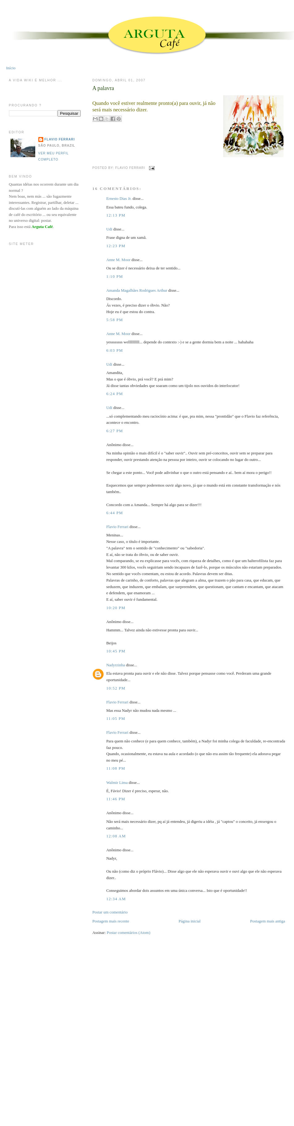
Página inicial (190, 921)
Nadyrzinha (115, 665)
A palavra (103, 88)
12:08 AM (116, 836)
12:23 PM (116, 245)
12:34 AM (116, 898)
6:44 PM (114, 512)
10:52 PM (116, 688)
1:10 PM (114, 276)
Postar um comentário (110, 912)
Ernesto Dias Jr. (119, 198)
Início (10, 68)
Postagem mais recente (110, 921)
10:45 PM (116, 651)
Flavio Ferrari (117, 526)
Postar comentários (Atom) (128, 932)
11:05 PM (116, 718)
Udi (109, 229)
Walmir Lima (117, 782)
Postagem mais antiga (267, 921)
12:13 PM (116, 215)
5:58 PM (114, 319)
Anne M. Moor (118, 259)
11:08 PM (116, 768)
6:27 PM (114, 430)
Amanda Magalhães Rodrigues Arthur (136, 290)
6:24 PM (114, 393)
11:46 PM (116, 799)
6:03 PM (114, 350)
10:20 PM (116, 607)
